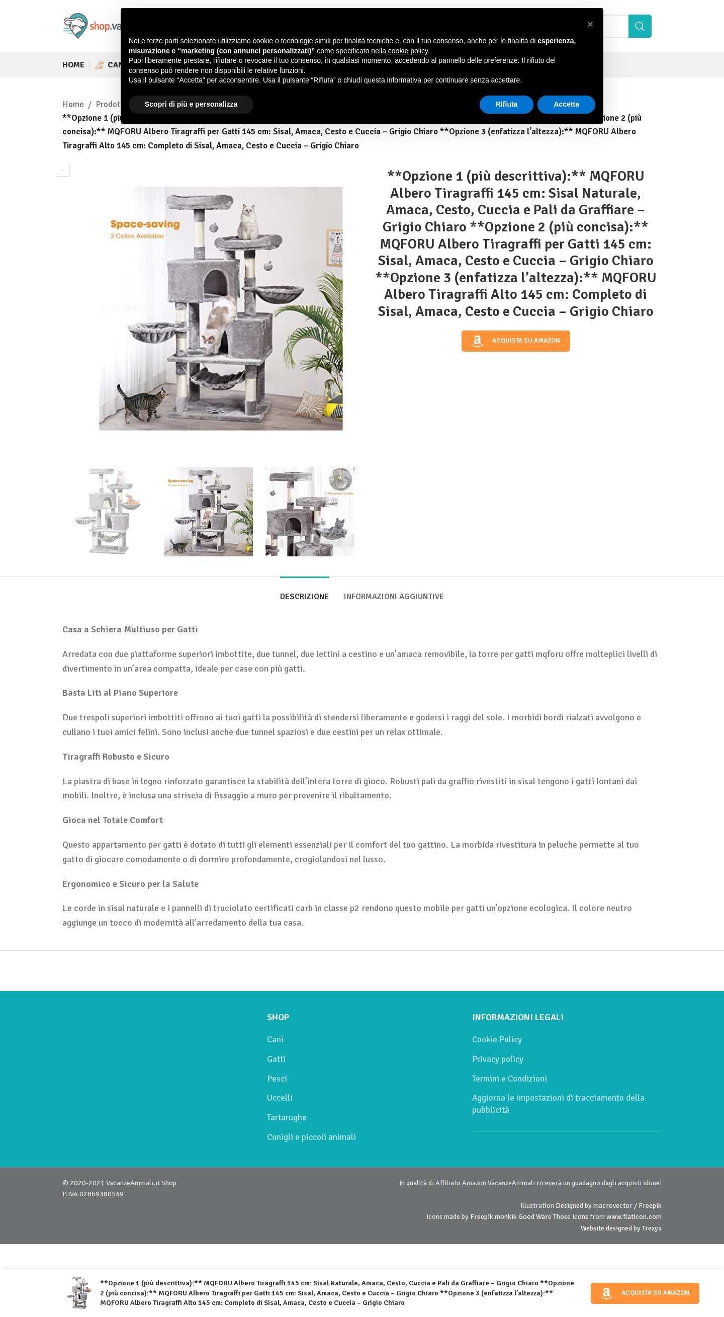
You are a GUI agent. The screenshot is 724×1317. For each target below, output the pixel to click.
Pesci (277, 1079)
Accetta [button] (566, 104)
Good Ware (535, 1216)
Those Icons (570, 1216)
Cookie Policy (497, 1039)
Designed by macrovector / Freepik (609, 1205)
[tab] (304, 592)
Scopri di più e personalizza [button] (191, 104)
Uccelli (280, 1098)
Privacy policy (497, 1059)
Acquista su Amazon (516, 340)
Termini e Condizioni (509, 1079)
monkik (506, 1216)
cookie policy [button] (408, 51)
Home (73, 104)
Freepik (481, 1216)
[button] (590, 24)
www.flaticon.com (634, 1216)
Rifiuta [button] (507, 104)
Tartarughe (287, 1117)
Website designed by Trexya (621, 1228)
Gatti (276, 1059)
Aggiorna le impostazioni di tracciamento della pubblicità (558, 1104)
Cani (275, 1039)
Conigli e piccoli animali (311, 1137)
